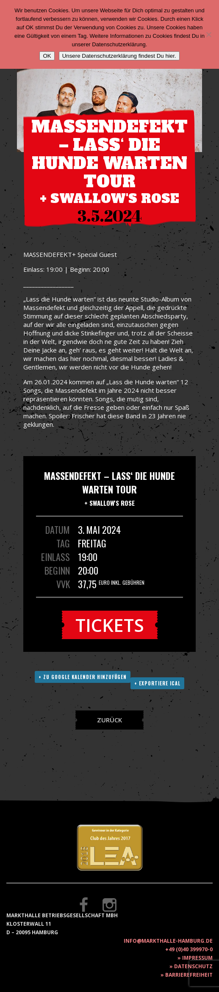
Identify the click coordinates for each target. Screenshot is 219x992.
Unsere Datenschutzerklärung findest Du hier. (119, 56)
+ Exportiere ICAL (157, 683)
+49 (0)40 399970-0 (189, 949)
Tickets (109, 625)
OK (47, 56)
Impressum (197, 957)
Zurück (109, 720)
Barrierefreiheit (189, 974)
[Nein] (208, 34)
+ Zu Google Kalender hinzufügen (83, 677)
